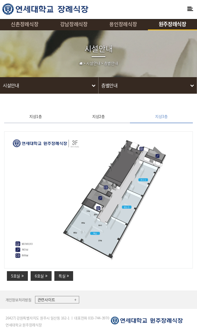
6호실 (41, 276)
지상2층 (98, 116)
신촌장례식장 (24, 24)
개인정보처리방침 (18, 299)
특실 (63, 276)
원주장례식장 (172, 24)
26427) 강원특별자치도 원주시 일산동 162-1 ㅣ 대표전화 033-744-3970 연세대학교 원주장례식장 (57, 321)
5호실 (17, 276)
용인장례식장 (123, 24)
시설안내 (98, 48)
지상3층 (161, 116)
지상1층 (35, 116)
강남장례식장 (74, 24)
